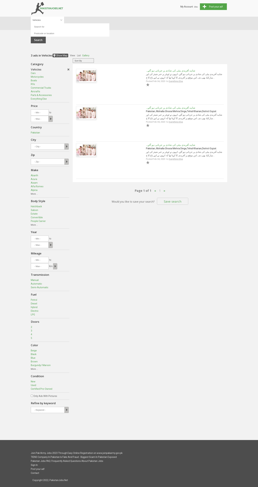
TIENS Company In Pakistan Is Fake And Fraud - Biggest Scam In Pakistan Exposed (74, 457)
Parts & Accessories (41, 95)
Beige (34, 350)
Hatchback (36, 206)
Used (33, 385)
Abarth (34, 175)
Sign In (34, 465)
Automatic (36, 283)
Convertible (37, 217)
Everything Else (39, 98)
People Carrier (38, 221)
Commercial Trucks (41, 87)
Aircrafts (35, 91)
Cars (33, 73)
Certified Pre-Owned (41, 389)
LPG (33, 314)
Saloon (34, 210)
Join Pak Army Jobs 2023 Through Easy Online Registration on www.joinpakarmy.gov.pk (77, 453)
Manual (35, 280)
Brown (34, 361)
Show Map (61, 55)
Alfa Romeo (37, 186)
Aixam (34, 182)
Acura (34, 179)
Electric (34, 311)
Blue (33, 358)
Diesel (34, 303)
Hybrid (34, 307)
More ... (34, 194)
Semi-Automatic (39, 287)
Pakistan (35, 132)
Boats (34, 80)
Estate (34, 213)
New (33, 381)
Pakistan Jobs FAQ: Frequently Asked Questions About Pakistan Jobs (67, 461)
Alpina (34, 190)
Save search (172, 201)
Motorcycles (37, 76)
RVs (33, 84)
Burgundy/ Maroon (41, 365)
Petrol (34, 300)
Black (33, 354)
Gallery (85, 55)
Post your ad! (37, 469)
